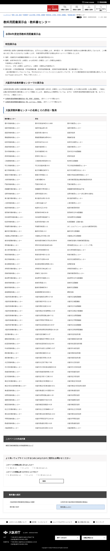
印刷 (80, 17)
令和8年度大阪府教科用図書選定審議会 (74, 502)
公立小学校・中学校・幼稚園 (37, 15)
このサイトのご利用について (18, 522)
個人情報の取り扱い (84, 522)
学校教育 (25, 15)
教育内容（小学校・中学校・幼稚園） (56, 15)
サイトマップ (100, 522)
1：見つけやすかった (14, 475)
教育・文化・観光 (17, 15)
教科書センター (65, 507)
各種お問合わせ (88, 538)
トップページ (7, 15)
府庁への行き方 (62, 538)
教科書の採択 (71, 15)
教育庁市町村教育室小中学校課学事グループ (19, 445)
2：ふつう (26, 468)
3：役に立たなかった (40, 468)
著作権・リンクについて (39, 522)
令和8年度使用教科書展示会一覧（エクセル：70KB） (23, 102)
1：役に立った (12, 468)
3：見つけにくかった (45, 475)
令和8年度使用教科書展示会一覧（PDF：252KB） (22, 99)
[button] (88, 2)
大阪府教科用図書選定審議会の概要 (22, 502)
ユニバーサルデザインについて (62, 522)
